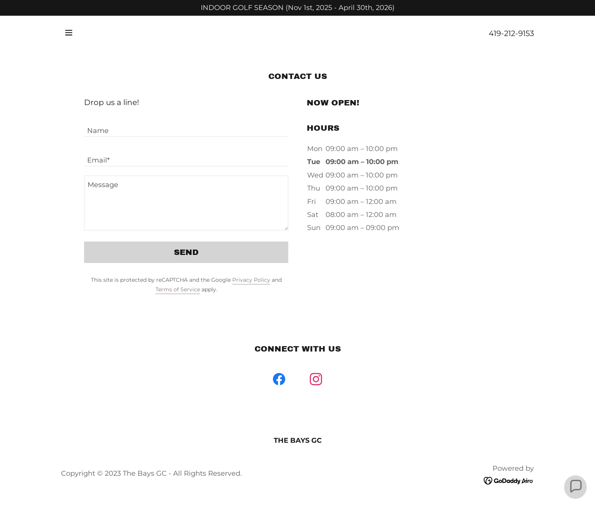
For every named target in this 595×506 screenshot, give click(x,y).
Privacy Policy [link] (251, 279)
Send (186, 252)
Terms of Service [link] (177, 289)
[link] (279, 380)
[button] (68, 32)
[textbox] (186, 127)
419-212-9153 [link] (511, 33)
